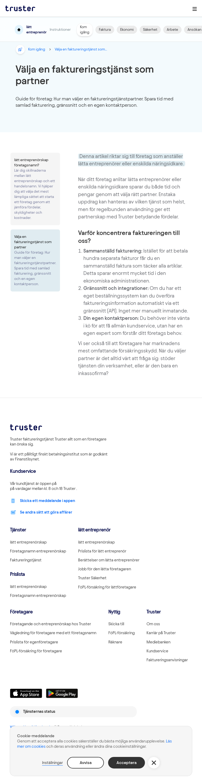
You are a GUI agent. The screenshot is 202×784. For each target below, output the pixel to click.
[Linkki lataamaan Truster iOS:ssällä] (26, 693)
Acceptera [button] (127, 762)
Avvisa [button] (86, 762)
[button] (154, 762)
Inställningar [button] (52, 763)
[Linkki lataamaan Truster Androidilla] (62, 693)
